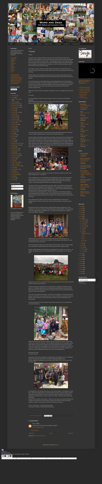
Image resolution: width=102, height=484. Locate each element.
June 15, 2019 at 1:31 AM (38, 427)
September (84, 226)
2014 (81, 261)
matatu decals (15, 150)
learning (14, 146)
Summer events (83, 145)
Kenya (13, 141)
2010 (81, 269)
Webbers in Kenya (84, 191)
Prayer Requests (15, 83)
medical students (16, 153)
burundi (13, 108)
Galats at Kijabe (84, 184)
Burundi (39, 44)
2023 (81, 210)
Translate (82, 283)
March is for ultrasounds (85, 167)
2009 (81, 271)
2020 (81, 216)
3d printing (14, 95)
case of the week (16, 112)
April (82, 245)
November (83, 222)
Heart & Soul (84, 240)
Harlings (13, 67)
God (13, 138)
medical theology (16, 155)
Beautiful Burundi (16, 103)
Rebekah (34, 423)
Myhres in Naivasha (85, 158)
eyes (13, 133)
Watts (81, 111)
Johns (12, 66)
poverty (13, 159)
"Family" (83, 238)
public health (15, 164)
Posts (13, 186)
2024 (81, 208)
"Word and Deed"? (15, 74)
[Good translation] (4, 456)
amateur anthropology (17, 99)
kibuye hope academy (17, 143)
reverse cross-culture (16, 165)
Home (11, 44)
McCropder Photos (15, 76)
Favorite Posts (48, 44)
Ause (12, 69)
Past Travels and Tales (16, 81)
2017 (81, 255)
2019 (81, 218)
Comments (15, 188)
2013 (81, 263)
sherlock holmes (15, 169)
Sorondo (13, 70)
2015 (81, 259)
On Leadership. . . (84, 154)
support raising (15, 174)
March (83, 247)
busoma (14, 110)
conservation (15, 117)
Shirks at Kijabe (84, 153)
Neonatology (15, 157)
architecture (14, 102)
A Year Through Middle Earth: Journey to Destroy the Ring (85, 107)
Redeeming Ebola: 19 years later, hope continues (85, 161)
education (14, 129)
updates (14, 178)
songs (13, 171)
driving (13, 128)
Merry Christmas (84, 135)
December (83, 220)
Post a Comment (34, 430)
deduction (14, 126)
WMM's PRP (83, 96)
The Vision (31, 44)
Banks (12, 64)
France (13, 136)
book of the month (16, 107)
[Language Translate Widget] (87, 280)
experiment (14, 131)
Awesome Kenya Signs (16, 77)
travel (13, 176)
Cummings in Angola (85, 165)
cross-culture (15, 124)
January (83, 251)
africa (13, 97)
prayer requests (15, 162)
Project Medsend (84, 92)
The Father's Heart (84, 130)
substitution (14, 172)
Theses (82, 236)
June (82, 231)
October (83, 223)
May (82, 243)
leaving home (15, 148)
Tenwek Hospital (83, 97)
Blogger (57, 444)
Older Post (70, 433)
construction (14, 119)
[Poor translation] (9, 456)
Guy (12, 72)
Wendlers (13, 60)
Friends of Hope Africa (85, 90)
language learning (16, 145)
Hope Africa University (85, 89)
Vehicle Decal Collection (16, 79)
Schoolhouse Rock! (84, 180)
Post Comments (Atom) (40, 435)
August (83, 227)
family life (14, 134)
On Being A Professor (85, 140)
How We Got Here (20, 44)
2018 (81, 253)
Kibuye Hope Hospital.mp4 (85, 80)
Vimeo (84, 83)
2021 (81, 214)
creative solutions (16, 121)
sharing (13, 167)
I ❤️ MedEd (83, 119)
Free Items (58, 44)
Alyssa (82, 144)
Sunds (82, 134)
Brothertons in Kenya (85, 179)
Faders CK (13, 63)
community (14, 115)
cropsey (13, 122)
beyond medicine (16, 105)
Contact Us (66, 44)
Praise (13, 160)
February (83, 249)
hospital (13, 140)
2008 (81, 273)
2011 (81, 267)
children (13, 114)
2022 (81, 212)
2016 (81, 257)
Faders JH (13, 59)
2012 (81, 265)
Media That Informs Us (16, 80)
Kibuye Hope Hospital (85, 87)
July (82, 229)
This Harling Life (84, 117)
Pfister (12, 62)
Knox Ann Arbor (83, 94)
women (13, 179)
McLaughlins (14, 57)
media (13, 152)
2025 (81, 206)
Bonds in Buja (83, 170)
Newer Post (31, 433)
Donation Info (76, 44)
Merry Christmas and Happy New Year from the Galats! (85, 187)
